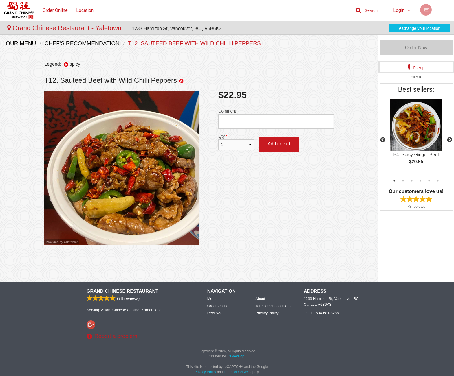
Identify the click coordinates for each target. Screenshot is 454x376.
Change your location (419, 28)
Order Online (55, 10)
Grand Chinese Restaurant (122, 291)
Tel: (321, 313)
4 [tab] (420, 181)
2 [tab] (403, 181)
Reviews (214, 313)
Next (450, 140)
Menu (212, 298)
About (260, 298)
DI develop (236, 356)
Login (398, 10)
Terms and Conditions (273, 306)
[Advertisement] (189, 263)
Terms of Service (237, 372)
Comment (276, 119)
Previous (383, 140)
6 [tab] (438, 181)
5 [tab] (429, 181)
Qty (236, 142)
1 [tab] (394, 181)
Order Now (416, 47)
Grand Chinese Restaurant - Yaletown (65, 28)
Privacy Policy (267, 313)
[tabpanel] (416, 136)
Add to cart (279, 143)
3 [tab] (412, 181)
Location (85, 10)
